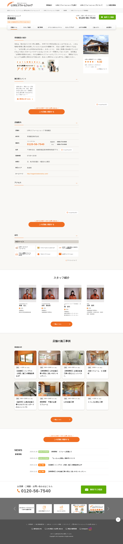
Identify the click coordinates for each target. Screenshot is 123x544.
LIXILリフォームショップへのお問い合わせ (84, 524)
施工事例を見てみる (24, 99)
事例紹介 (49, 5)
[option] (96, 44)
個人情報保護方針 (40, 524)
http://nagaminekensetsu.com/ (37, 174)
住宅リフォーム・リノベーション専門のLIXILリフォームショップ (23, 10)
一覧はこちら (57, 324)
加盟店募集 (112, 5)
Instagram (87, 529)
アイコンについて (72, 260)
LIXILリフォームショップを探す (66, 5)
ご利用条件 (30, 524)
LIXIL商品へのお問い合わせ (55, 529)
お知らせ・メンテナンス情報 (54, 524)
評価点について (102, 69)
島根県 (65, 10)
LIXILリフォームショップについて (91, 5)
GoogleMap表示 (67, 150)
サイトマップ (66, 524)
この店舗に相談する (46, 112)
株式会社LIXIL (38, 529)
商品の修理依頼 (72, 529)
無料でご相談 (109, 17)
